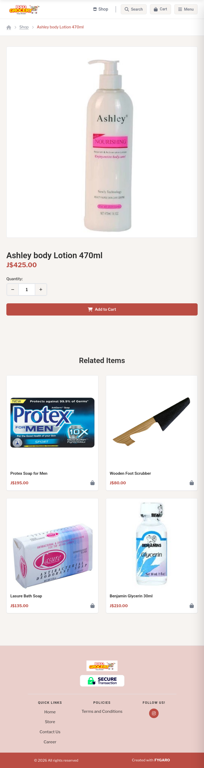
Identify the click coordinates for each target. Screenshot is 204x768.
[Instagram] (154, 713)
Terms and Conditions (102, 711)
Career (50, 741)
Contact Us (50, 731)
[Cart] (160, 9)
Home (50, 711)
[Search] (134, 9)
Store (50, 721)
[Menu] (186, 9)
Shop (24, 27)
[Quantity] (27, 289)
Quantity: (14, 279)
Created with (151, 760)
